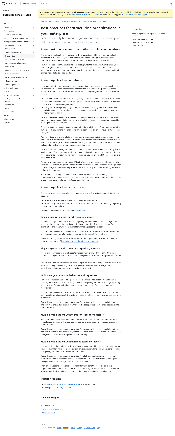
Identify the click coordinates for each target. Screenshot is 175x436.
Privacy (66, 428)
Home (6, 10)
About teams (80, 210)
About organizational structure (62, 187)
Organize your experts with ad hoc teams (61, 384)
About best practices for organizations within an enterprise (81, 49)
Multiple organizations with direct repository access (70, 275)
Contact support (48, 413)
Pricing (79, 428)
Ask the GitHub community (52, 410)
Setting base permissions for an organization (79, 241)
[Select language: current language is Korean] (171, 3)
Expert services (89, 428)
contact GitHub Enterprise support (135, 14)
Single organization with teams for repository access (70, 248)
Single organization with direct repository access (68, 216)
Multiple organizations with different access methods (71, 341)
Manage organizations (98, 21)
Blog (98, 428)
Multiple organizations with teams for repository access (72, 314)
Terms (59, 428)
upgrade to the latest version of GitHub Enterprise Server (81, 14)
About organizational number (61, 80)
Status (73, 428)
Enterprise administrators (17, 14)
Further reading (52, 378)
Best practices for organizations (58, 387)
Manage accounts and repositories (74, 21)
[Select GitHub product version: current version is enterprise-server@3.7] (35, 3)
